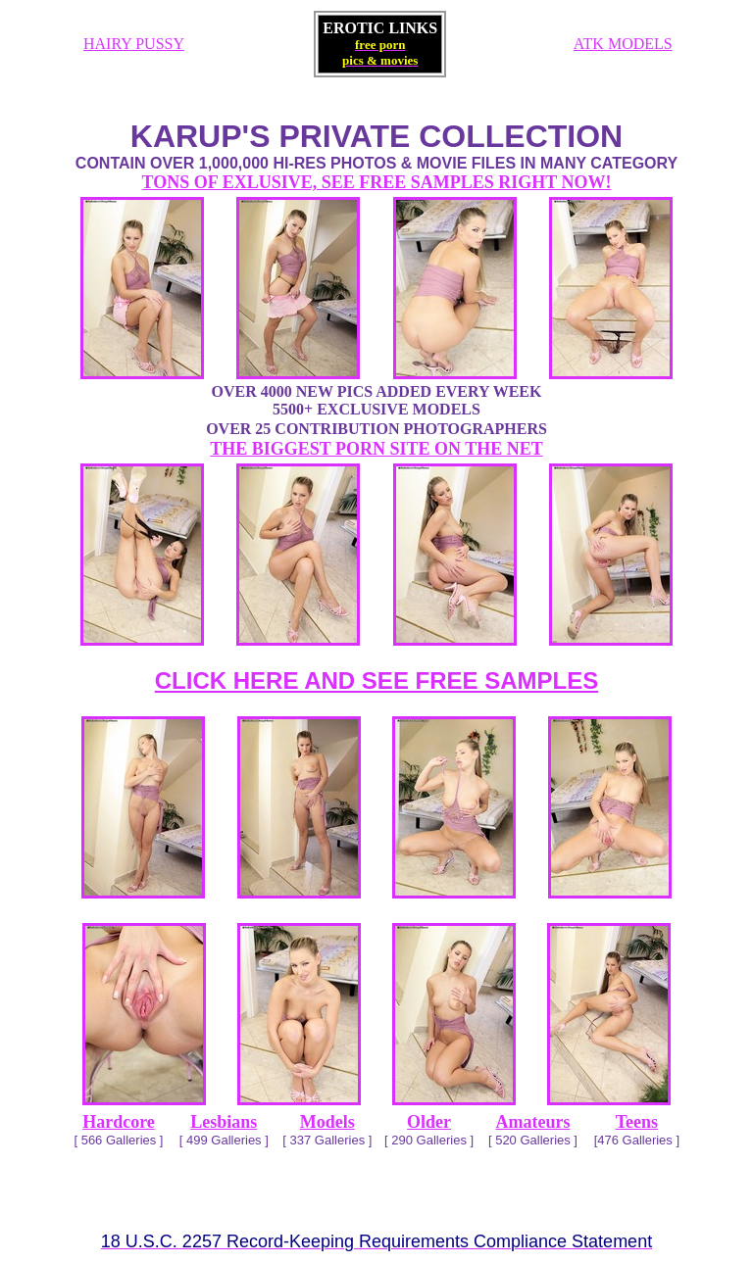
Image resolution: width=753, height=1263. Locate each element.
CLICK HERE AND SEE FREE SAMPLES (377, 680)
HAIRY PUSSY (133, 43)
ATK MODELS (623, 43)
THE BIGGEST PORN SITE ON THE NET (376, 449)
